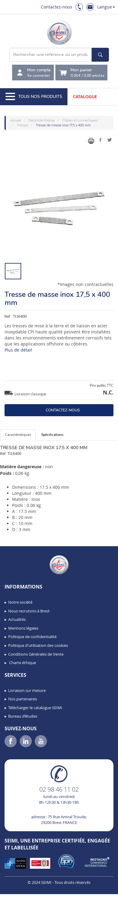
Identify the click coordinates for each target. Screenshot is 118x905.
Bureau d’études (22, 716)
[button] (18, 898)
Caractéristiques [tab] (18, 435)
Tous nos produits (33, 97)
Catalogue (85, 96)
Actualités (17, 619)
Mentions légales (23, 628)
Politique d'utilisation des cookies (38, 645)
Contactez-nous (56, 7)
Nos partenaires (22, 699)
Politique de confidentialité (32, 636)
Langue (106, 7)
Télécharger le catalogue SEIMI (35, 707)
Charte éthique (22, 662)
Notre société (20, 602)
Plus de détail (18, 350)
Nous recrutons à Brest (29, 611)
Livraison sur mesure (27, 690)
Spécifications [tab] (52, 435)
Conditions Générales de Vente (36, 654)
